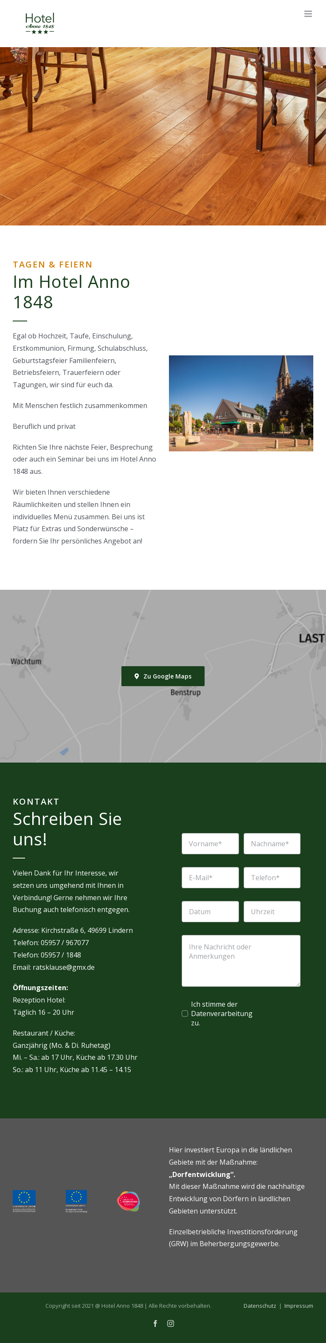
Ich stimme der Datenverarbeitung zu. (222, 1014)
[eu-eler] (24, 1193)
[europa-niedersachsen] (128, 1194)
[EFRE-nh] (76, 1192)
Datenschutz (260, 1305)
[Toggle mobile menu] (308, 13)
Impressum (298, 1305)
